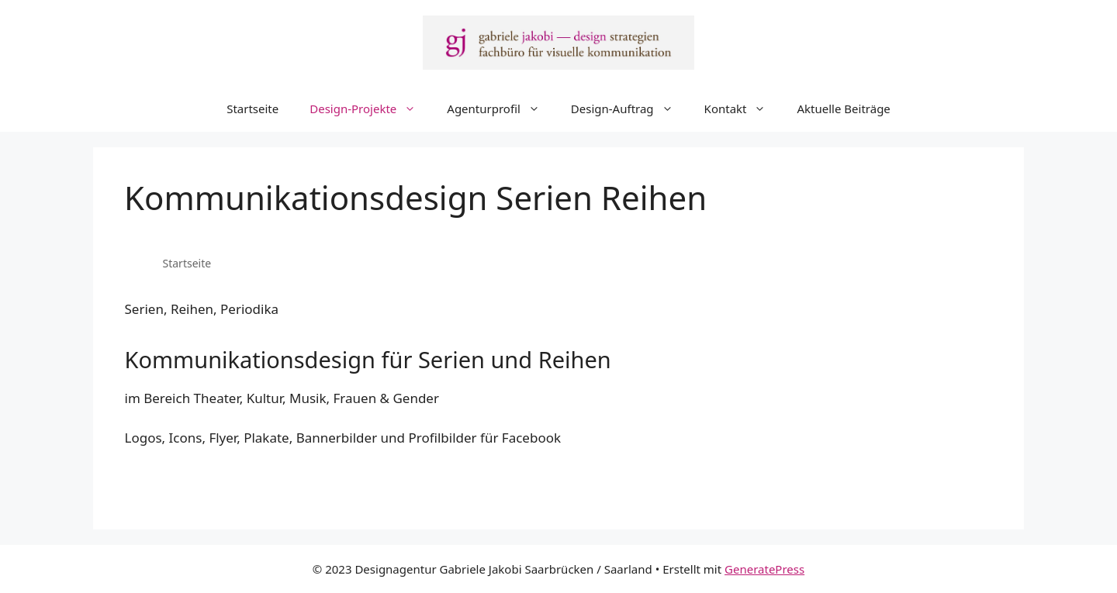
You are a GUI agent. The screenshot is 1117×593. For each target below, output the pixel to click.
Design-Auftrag (630, 108)
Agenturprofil (501, 108)
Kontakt (743, 108)
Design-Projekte (370, 108)
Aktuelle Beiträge (843, 108)
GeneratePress (764, 569)
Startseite (252, 108)
